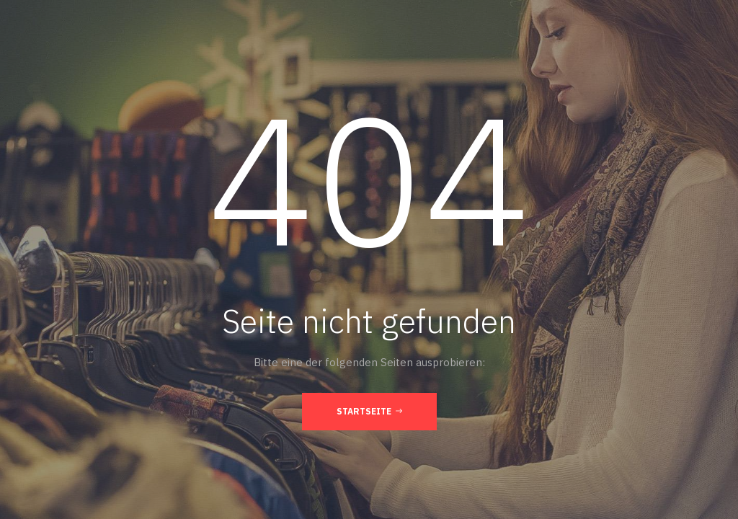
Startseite (369, 411)
